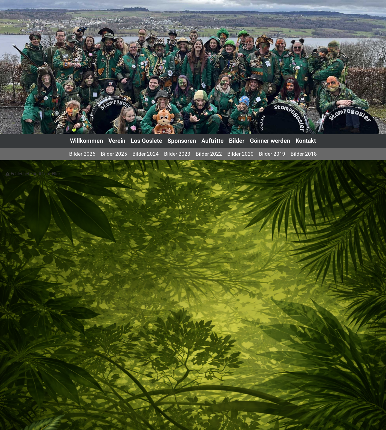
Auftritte (212, 140)
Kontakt (305, 140)
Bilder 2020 (240, 154)
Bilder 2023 (177, 154)
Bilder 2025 (114, 154)
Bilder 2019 (272, 154)
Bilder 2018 (304, 154)
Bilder (236, 140)
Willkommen (86, 140)
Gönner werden (270, 140)
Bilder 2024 (145, 154)
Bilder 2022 (209, 154)
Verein (116, 140)
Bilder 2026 (82, 154)
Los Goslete (146, 140)
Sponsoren (182, 140)
